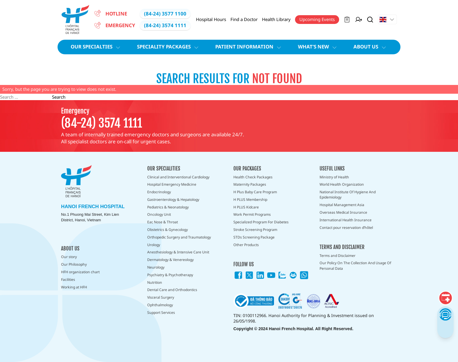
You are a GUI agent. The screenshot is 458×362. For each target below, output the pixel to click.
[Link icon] (238, 275)
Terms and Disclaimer (337, 255)
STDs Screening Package (254, 237)
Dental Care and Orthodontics (172, 289)
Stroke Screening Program (255, 229)
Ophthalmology (160, 304)
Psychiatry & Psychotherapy (170, 274)
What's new (318, 46)
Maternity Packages (249, 184)
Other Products (246, 244)
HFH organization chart (80, 271)
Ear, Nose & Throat (162, 222)
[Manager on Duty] (358, 19)
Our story (69, 256)
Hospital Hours (211, 19)
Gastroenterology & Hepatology (173, 199)
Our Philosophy (74, 264)
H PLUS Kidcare (246, 207)
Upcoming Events (317, 19)
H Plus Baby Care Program (255, 191)
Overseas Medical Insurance (343, 212)
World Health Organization (342, 184)
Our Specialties (96, 46)
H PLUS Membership (250, 199)
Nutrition (154, 282)
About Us (370, 46)
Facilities (68, 279)
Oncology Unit (159, 214)
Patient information (249, 46)
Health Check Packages (253, 177)
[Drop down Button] (387, 20)
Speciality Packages (168, 46)
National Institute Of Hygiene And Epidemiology (348, 194)
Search (58, 97)
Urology (153, 244)
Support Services (161, 312)
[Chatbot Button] (445, 314)
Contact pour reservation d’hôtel (346, 227)
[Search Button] (370, 19)
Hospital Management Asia (342, 204)
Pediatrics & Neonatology (168, 207)
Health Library (276, 19)
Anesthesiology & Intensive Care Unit (178, 252)
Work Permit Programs (252, 214)
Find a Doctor (244, 19)
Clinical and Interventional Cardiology (178, 177)
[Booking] (445, 298)
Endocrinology (159, 191)
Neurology (155, 267)
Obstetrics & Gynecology (167, 229)
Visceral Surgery (160, 297)
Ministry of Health (334, 177)
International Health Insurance (346, 219)
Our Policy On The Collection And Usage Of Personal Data (355, 265)
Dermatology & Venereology (170, 259)
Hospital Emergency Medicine (171, 184)
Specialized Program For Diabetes (261, 222)
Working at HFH (74, 287)
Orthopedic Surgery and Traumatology (179, 237)
